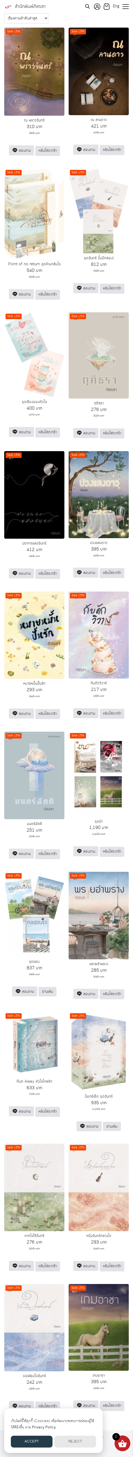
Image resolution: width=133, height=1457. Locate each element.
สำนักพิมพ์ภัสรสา (30, 6)
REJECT (75, 1441)
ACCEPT (32, 1441)
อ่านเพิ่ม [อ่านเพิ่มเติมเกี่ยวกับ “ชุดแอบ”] (47, 991)
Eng (116, 6)
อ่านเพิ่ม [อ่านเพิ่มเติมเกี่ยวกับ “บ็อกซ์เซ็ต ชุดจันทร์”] (111, 1126)
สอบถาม (21, 150)
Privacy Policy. (44, 1427)
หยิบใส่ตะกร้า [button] (48, 150)
